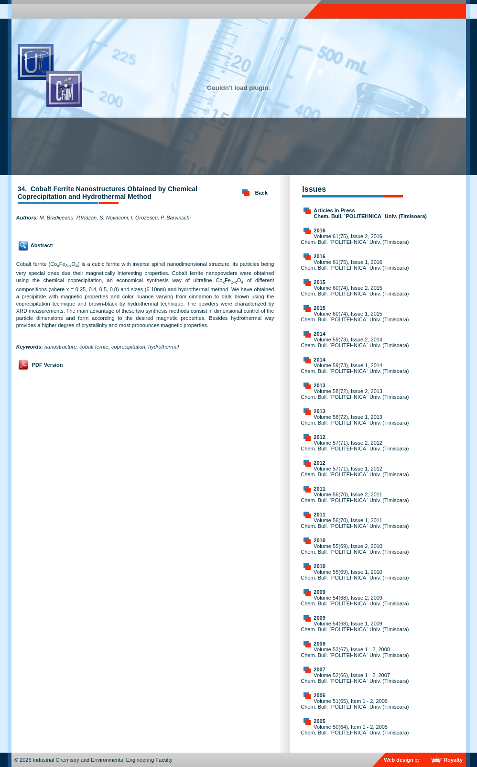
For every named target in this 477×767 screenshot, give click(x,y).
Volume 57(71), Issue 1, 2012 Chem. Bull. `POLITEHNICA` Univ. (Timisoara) (355, 471)
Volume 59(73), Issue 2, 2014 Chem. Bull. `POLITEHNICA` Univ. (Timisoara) (355, 342)
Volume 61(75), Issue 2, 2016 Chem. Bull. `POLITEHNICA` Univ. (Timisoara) (355, 239)
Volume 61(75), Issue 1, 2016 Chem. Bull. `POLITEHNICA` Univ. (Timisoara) (355, 265)
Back (261, 193)
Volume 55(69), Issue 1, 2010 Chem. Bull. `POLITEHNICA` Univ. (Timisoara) (355, 575)
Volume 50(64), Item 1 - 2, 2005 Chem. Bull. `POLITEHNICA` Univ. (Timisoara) (355, 729)
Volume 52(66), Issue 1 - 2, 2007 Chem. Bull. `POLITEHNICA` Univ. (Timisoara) (355, 678)
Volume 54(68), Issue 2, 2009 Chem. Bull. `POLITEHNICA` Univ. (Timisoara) (355, 600)
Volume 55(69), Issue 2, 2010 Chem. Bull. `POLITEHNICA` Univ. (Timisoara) (355, 549)
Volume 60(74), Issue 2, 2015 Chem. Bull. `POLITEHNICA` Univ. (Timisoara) (355, 290)
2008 (319, 643)
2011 (319, 489)
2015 (319, 282)
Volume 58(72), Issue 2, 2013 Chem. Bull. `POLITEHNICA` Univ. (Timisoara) (355, 394)
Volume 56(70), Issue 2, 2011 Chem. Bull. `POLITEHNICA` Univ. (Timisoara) (355, 497)
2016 (319, 230)
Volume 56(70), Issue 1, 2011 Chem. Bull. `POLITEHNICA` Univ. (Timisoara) (355, 523)
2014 (319, 334)
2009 (319, 592)
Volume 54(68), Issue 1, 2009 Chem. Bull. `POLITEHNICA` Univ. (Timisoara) (355, 626)
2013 (319, 385)
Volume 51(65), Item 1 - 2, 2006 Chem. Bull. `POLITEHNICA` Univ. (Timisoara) (355, 704)
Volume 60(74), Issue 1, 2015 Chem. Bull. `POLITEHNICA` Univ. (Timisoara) (355, 316)
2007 (319, 669)
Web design (398, 760)
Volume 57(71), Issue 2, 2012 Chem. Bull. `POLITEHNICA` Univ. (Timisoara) (355, 445)
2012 (319, 437)
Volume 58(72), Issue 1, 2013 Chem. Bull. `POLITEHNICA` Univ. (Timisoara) (355, 420)
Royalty (453, 760)
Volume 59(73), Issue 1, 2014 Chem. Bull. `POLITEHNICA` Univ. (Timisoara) (355, 368)
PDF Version (47, 365)
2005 (319, 721)
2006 (319, 695)
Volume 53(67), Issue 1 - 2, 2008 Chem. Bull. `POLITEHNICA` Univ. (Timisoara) (355, 652)
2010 (319, 540)
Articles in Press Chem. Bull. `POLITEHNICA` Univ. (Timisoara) (370, 213)
